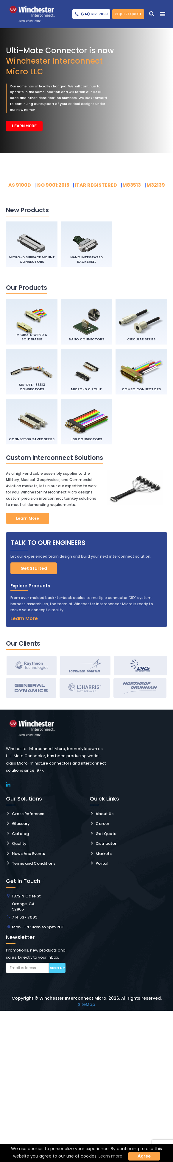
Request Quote (128, 14)
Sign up (57, 968)
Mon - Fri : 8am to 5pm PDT (38, 927)
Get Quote (106, 833)
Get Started (34, 568)
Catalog (20, 833)
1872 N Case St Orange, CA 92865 (26, 902)
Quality (19, 844)
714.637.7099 (24, 917)
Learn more (110, 1156)
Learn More (23, 126)
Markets (104, 853)
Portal (102, 864)
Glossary (21, 824)
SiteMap (86, 1004)
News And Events (28, 853)
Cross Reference (28, 814)
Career (102, 824)
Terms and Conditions (33, 864)
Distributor (106, 844)
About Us (104, 814)
